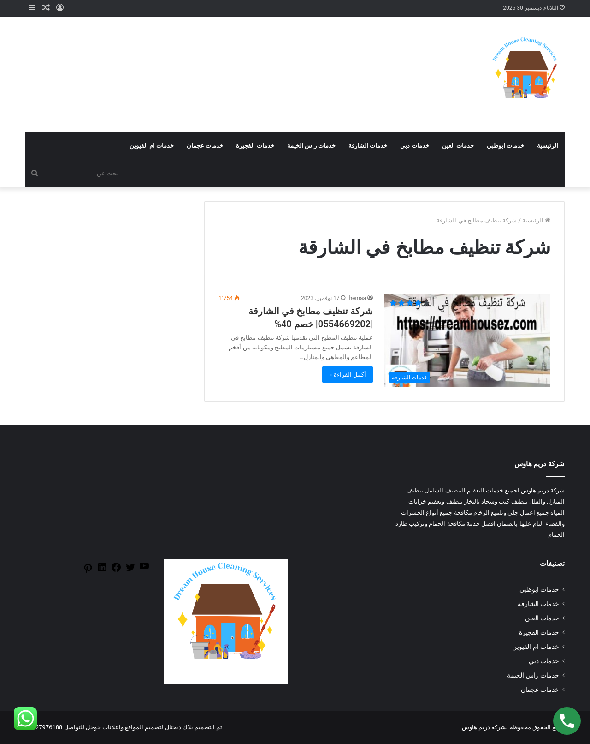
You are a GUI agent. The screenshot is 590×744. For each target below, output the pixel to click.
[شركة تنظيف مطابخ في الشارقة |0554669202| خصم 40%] (467, 340)
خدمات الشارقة (367, 145)
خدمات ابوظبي (505, 145)
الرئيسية (547, 145)
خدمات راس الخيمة (311, 145)
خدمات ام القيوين (152, 145)
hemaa (357, 298)
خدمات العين (458, 145)
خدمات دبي (414, 145)
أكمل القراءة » (347, 374)
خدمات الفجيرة (255, 145)
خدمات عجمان (205, 145)
